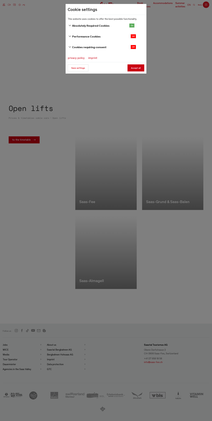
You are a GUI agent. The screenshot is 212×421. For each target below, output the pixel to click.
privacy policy (76, 58)
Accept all (136, 67)
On (132, 25)
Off (133, 36)
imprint (92, 58)
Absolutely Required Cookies (89, 25)
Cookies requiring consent (87, 47)
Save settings (78, 67)
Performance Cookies (84, 36)
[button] (132, 25)
